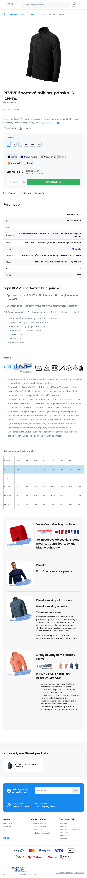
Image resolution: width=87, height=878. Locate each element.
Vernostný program (40, 823)
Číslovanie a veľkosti (41, 826)
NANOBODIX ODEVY (17, 14)
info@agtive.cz (48, 806)
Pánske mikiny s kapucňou (54, 600)
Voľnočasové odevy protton (55, 524)
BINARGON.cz (79, 873)
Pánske (33, 14)
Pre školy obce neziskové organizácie (70, 831)
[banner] (10, 5)
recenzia (63, 839)
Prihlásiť (75, 790)
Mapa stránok (30, 874)
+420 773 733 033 (21, 806)
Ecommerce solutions (64, 873)
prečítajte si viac (49, 123)
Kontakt (63, 826)
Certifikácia (37, 830)
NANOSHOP (64, 823)
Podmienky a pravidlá (41, 833)
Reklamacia (65, 835)
